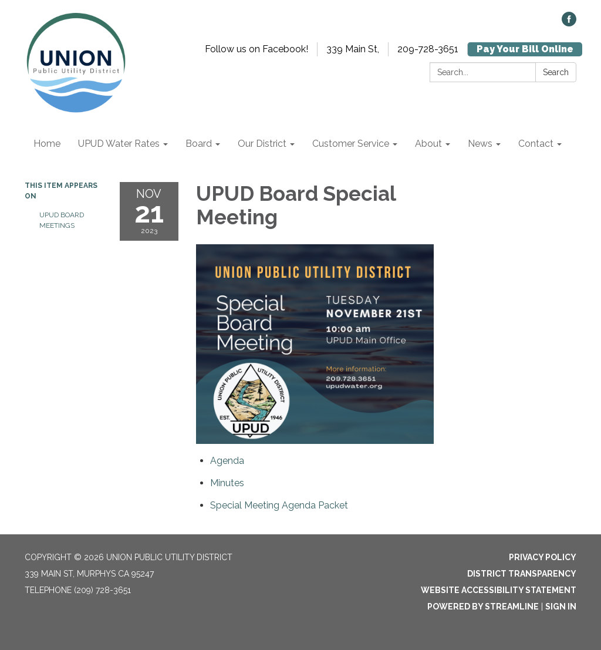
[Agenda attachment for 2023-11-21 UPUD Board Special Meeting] (227, 460)
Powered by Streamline (483, 606)
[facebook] (569, 23)
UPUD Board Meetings (61, 220)
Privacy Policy (542, 557)
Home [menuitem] (46, 143)
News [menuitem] (480, 143)
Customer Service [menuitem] (350, 143)
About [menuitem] (428, 143)
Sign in (560, 606)
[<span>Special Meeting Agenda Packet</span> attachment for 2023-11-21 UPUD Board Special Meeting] (279, 505)
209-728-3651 (427, 49)
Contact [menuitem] (535, 143)
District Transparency (521, 573)
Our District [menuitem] (262, 143)
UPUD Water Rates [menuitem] (119, 143)
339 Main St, (352, 49)
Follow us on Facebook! (256, 49)
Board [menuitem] (198, 143)
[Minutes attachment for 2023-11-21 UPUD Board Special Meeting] (227, 483)
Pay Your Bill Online (525, 49)
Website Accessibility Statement (498, 590)
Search (556, 72)
